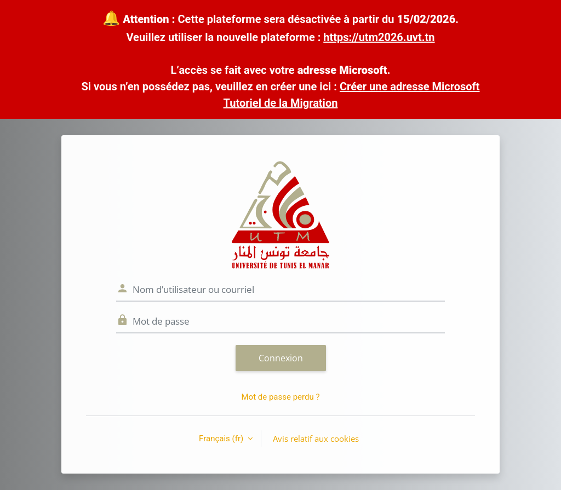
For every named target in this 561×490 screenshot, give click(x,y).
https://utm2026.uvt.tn (378, 37)
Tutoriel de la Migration (281, 102)
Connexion (281, 358)
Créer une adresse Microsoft (410, 86)
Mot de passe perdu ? (280, 397)
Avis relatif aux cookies (316, 438)
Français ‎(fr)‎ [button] (222, 438)
